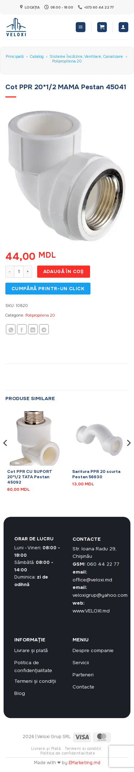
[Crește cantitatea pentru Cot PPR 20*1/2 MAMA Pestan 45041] (28, 272)
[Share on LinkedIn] (33, 329)
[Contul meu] (123, 27)
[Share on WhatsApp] (11, 329)
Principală (15, 56)
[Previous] (5, 457)
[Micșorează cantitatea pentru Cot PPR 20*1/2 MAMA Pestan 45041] (9, 272)
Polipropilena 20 (67, 61)
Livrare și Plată (46, 748)
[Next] (128, 457)
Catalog (37, 56)
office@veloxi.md (92, 580)
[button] (80, 27)
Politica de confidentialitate (67, 753)
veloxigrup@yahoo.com (100, 595)
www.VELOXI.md (91, 611)
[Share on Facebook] (22, 329)
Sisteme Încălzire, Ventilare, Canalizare (86, 56)
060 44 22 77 (103, 564)
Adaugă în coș (63, 271)
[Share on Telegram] (44, 329)
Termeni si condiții (83, 748)
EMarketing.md (84, 763)
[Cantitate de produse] (19, 272)
